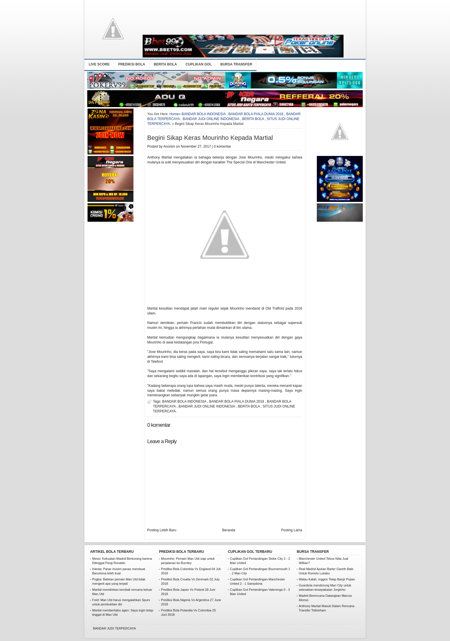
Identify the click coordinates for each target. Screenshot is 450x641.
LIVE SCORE (99, 64)
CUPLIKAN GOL (198, 64)
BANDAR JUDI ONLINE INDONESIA (211, 119)
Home (174, 114)
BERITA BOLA (165, 64)
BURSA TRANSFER (236, 64)
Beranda (228, 530)
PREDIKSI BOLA (131, 64)
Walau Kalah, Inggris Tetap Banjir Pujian (327, 579)
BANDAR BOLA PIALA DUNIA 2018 (255, 114)
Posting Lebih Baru (161, 530)
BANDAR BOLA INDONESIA (204, 114)
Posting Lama (291, 530)
